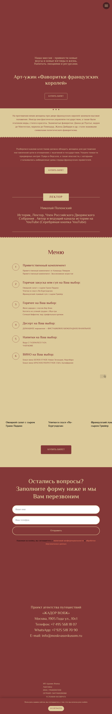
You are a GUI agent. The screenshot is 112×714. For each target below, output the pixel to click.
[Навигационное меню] (106, 6)
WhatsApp (42, 630)
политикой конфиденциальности (69, 540)
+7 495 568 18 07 (64, 624)
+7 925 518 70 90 (65, 630)
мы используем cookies (78, 702)
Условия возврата (56, 697)
